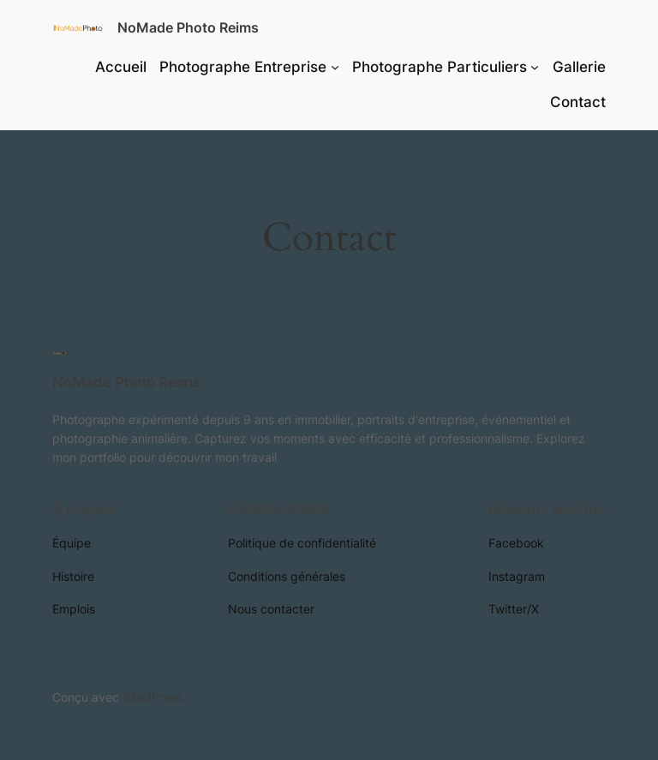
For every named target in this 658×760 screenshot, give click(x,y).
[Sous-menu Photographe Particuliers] (534, 67)
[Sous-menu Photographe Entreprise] (335, 67)
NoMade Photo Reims (188, 27)
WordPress (152, 697)
